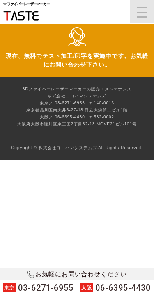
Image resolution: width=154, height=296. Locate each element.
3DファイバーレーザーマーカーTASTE (25, 15)
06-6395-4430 (115, 288)
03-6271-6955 (38, 288)
